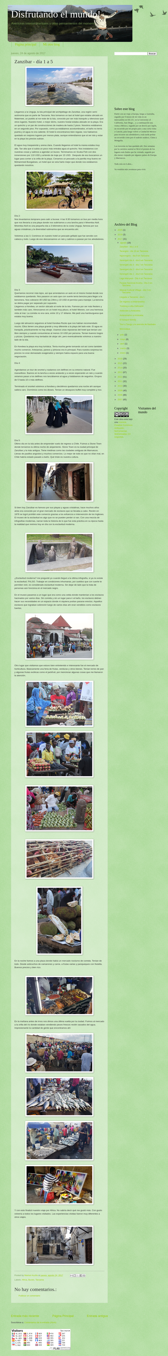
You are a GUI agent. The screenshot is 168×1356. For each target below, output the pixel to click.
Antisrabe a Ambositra (130, 310)
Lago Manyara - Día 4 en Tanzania (136, 278)
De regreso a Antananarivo (132, 301)
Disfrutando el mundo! (56, 14)
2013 (120, 372)
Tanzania (39, 1280)
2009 (120, 390)
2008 (120, 395)
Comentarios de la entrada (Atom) (40, 1322)
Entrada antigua (97, 1316)
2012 (120, 377)
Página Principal (63, 1316)
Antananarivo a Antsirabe (131, 315)
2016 (120, 358)
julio (122, 334)
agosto (123, 242)
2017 (120, 239)
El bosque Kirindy (128, 319)
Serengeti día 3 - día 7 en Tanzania (136, 264)
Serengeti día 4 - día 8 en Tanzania (136, 260)
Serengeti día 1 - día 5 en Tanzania (136, 274)
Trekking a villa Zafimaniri (131, 306)
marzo (123, 348)
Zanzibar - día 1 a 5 (129, 246)
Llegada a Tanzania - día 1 (132, 297)
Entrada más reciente (25, 1316)
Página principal (25, 44)
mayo (123, 339)
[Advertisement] (59, 1308)
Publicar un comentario (29, 1295)
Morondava (125, 329)
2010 (120, 386)
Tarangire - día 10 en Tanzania (134, 251)
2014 (120, 367)
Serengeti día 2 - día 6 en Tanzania (136, 269)
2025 (120, 230)
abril (122, 343)
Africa (24, 1280)
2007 (120, 399)
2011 (120, 381)
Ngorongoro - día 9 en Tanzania (134, 255)
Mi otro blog (51, 44)
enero (123, 353)
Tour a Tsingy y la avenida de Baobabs (138, 324)
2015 (120, 363)
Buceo (31, 1280)
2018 (120, 234)
